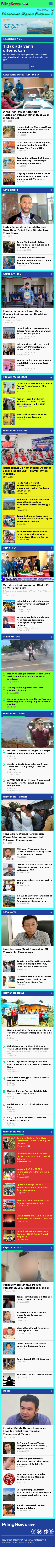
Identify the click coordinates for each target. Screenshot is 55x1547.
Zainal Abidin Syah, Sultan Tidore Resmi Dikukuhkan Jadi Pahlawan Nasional (33, 244)
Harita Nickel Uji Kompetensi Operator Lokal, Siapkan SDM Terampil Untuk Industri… (27, 470)
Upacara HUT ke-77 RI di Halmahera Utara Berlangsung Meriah (33, 1171)
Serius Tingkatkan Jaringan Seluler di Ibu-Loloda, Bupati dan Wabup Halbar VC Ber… (29, 1064)
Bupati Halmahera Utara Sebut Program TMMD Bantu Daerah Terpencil (33, 1234)
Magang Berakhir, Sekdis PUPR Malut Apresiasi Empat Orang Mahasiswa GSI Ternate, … (33, 176)
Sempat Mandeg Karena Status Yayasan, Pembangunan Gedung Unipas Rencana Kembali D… (29, 701)
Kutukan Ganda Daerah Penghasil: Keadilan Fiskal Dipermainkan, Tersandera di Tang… (24, 1431)
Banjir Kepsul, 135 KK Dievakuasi (34, 1359)
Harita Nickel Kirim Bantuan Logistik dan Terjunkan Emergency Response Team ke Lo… (29, 1033)
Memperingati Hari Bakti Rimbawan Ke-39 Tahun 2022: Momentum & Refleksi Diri (33, 1461)
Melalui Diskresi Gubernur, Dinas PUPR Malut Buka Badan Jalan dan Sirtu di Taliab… (34, 129)
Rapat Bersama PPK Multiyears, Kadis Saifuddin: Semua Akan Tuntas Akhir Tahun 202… (34, 145)
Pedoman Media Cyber (12, 1542)
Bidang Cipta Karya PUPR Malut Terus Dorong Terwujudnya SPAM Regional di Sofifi (34, 160)
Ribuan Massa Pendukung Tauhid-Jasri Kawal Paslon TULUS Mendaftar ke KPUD (31, 401)
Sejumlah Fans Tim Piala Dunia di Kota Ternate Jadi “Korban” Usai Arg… (33, 604)
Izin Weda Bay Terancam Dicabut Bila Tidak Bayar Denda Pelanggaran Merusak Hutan (34, 898)
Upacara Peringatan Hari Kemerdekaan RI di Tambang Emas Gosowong (32, 1187)
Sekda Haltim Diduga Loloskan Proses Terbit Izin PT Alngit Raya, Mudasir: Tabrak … (28, 766)
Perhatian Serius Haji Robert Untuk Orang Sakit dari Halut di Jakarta (33, 1156)
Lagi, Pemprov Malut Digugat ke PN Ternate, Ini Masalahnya (25, 951)
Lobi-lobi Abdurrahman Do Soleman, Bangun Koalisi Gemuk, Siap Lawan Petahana (34, 260)
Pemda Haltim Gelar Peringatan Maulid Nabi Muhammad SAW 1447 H (34, 363)
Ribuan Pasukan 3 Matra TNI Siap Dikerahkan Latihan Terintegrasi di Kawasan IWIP (34, 867)
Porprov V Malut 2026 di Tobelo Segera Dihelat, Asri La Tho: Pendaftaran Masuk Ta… (34, 979)
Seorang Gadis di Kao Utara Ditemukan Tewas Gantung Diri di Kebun (33, 1140)
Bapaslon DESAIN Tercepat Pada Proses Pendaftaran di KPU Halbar (34, 386)
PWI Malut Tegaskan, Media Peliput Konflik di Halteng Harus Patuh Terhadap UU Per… (34, 852)
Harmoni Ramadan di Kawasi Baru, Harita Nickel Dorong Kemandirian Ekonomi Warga (32, 534)
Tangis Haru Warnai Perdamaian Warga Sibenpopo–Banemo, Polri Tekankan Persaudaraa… (23, 837)
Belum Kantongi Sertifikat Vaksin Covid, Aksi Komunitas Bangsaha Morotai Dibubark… (28, 676)
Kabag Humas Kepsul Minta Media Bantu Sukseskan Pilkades (31, 1315)
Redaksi (30, 1542)
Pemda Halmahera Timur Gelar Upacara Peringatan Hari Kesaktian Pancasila (25, 314)
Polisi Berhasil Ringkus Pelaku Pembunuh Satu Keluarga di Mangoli (26, 1286)
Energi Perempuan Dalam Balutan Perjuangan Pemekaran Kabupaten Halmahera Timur (34, 1492)
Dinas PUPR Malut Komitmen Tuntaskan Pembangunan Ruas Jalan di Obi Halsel (26, 114)
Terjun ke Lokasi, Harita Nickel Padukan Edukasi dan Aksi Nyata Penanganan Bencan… (34, 518)
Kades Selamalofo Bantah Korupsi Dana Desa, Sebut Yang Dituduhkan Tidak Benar (25, 230)
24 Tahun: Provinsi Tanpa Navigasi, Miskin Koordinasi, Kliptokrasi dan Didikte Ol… (32, 1445)
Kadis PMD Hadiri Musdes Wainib (34, 1374)
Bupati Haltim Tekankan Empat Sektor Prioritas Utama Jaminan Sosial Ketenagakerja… (34, 331)
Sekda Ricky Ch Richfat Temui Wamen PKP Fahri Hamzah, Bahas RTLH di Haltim (33, 347)
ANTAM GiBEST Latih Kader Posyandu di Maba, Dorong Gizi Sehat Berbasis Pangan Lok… (28, 782)
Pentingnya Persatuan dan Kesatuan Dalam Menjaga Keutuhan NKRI (31, 1477)
